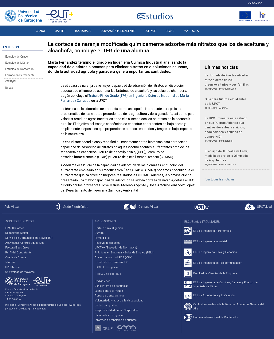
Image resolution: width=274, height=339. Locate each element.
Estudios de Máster (17, 62)
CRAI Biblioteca (14, 228)
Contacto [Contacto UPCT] (23, 304)
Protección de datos (17, 308)
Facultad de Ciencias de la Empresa (215, 273)
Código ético (103, 281)
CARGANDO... (256, 3)
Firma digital (102, 238)
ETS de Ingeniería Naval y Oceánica (215, 252)
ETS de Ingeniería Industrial (210, 241)
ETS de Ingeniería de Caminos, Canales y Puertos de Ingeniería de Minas (225, 284)
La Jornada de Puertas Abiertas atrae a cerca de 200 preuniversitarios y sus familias (227, 80)
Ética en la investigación (109, 315)
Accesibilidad (37, 304)
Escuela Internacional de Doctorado (215, 317)
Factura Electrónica (17, 247)
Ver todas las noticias (220, 179)
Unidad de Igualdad (106, 305)
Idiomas (10, 262)
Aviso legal (75, 304)
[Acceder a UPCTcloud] (258, 207)
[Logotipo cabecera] (156, 16)
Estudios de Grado (16, 56)
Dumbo (99, 233)
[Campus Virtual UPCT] (141, 207)
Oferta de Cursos (15, 257)
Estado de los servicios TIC (111, 262)
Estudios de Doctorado (19, 69)
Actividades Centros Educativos (24, 242)
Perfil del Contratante (18, 252)
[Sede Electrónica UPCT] (71, 206)
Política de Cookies (56, 304)
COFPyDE (150, 31)
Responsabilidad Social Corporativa (116, 310)
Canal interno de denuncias (111, 286)
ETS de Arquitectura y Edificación (214, 295)
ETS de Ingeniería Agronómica (212, 230)
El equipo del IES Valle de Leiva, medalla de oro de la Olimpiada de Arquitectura (226, 155)
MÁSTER (60, 31)
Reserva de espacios (107, 242)
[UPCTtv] (201, 206)
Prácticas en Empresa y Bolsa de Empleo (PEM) (124, 252)
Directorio (10, 304)
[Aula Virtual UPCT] (10, 206)
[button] (208, 28)
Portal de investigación (109, 228)
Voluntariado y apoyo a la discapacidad (119, 300)
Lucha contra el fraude (109, 291)
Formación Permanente (20, 75)
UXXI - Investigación (107, 267)
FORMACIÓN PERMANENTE (118, 31)
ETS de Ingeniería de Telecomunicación (217, 262)
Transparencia (38, 308)
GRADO (40, 31)
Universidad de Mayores (20, 272)
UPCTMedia (12, 267)
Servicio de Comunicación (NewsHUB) (29, 238)
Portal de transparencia (109, 295)
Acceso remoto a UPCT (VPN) (113, 257)
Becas (9, 87)
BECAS (170, 31)
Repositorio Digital (16, 233)
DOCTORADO (83, 31)
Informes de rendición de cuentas (116, 320)
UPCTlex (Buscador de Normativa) (116, 247)
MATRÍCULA (191, 31)
